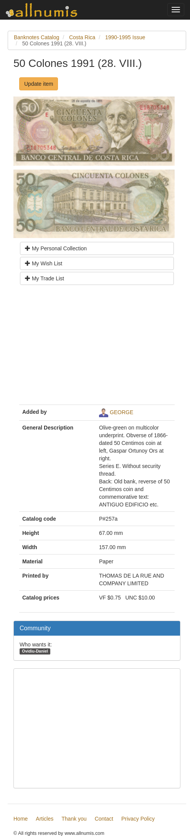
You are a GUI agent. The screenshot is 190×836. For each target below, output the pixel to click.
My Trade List (44, 278)
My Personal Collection (56, 248)
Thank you (73, 819)
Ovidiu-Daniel (35, 651)
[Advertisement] (97, 347)
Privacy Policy (138, 819)
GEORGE (121, 412)
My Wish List (43, 263)
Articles (44, 819)
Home (20, 819)
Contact (104, 819)
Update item (38, 84)
